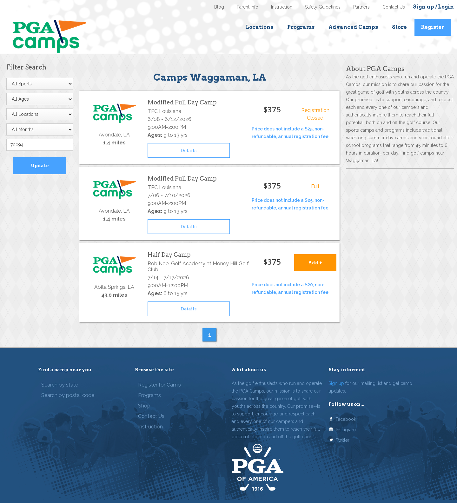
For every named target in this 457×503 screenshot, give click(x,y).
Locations (259, 27)
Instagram (346, 429)
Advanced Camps (353, 27)
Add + (315, 262)
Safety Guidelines (323, 7)
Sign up (336, 383)
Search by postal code (67, 395)
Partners (361, 7)
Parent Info (247, 7)
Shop (144, 406)
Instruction (281, 7)
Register (432, 27)
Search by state (59, 385)
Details (188, 150)
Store (399, 27)
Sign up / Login (433, 7)
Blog (219, 7)
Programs (301, 27)
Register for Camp (159, 385)
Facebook (346, 419)
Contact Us (393, 7)
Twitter (342, 440)
